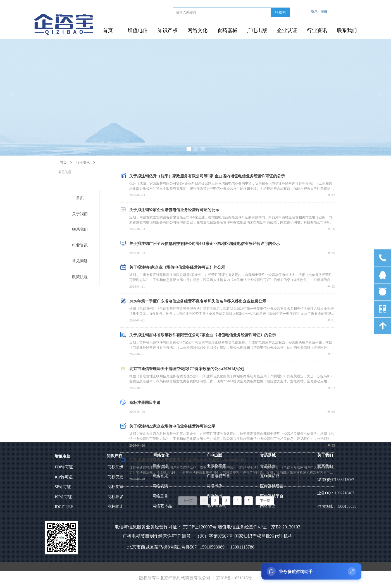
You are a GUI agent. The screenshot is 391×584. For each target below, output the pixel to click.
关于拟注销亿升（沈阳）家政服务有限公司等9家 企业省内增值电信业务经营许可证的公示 (207, 176)
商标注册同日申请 (145, 403)
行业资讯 (83, 163)
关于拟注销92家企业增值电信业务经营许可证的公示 (174, 210)
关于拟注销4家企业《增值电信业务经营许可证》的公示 (177, 267)
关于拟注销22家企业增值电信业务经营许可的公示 (172, 426)
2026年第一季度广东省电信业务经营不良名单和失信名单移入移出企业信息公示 (197, 301)
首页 (63, 163)
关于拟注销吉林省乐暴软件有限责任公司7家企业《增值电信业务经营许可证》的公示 (202, 335)
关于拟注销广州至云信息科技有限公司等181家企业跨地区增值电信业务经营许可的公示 (204, 244)
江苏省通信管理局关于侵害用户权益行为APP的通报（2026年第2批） (188, 460)
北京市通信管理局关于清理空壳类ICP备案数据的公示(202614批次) (186, 369)
